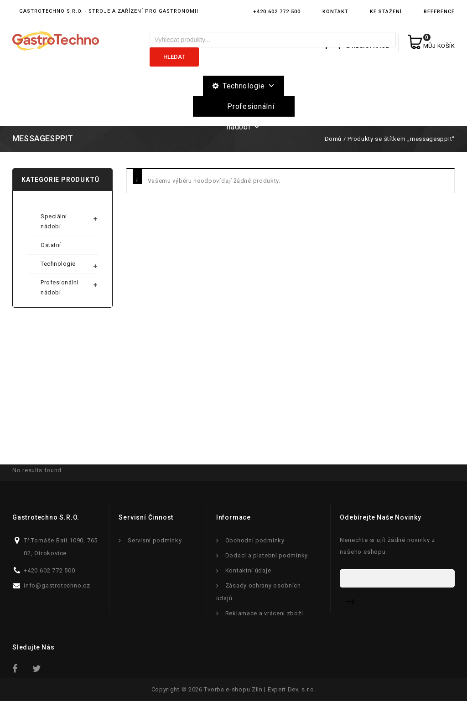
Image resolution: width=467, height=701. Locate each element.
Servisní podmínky (155, 540)
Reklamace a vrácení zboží (264, 613)
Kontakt (335, 12)
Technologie (249, 86)
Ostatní (51, 245)
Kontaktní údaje (248, 570)
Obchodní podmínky (255, 540)
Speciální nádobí (54, 221)
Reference (439, 12)
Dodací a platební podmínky (266, 555)
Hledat (174, 56)
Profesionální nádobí (250, 109)
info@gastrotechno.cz (57, 585)
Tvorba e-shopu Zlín (233, 689)
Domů (333, 138)
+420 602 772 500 (277, 12)
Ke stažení (386, 12)
